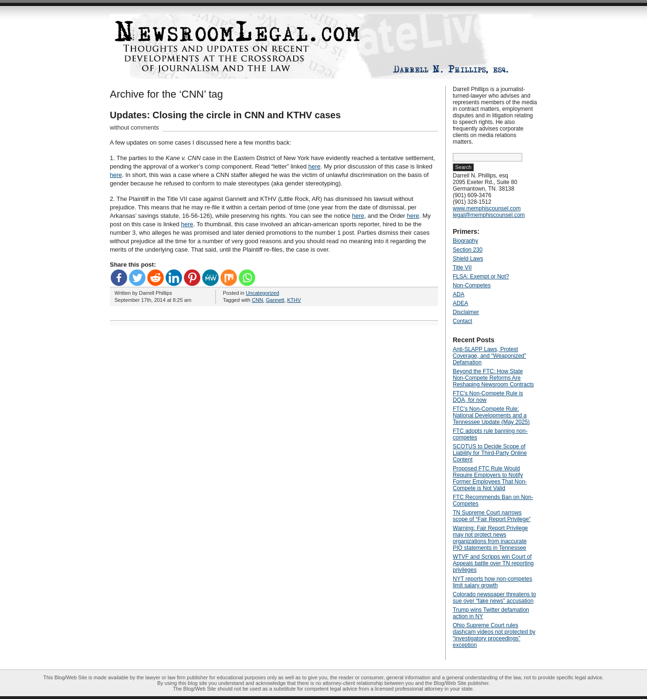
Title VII (462, 267)
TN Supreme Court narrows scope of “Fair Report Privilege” (492, 515)
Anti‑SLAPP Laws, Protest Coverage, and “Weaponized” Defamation (489, 356)
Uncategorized (262, 293)
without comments (134, 127)
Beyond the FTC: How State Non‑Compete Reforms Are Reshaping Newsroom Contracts (493, 378)
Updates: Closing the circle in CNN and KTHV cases (225, 115)
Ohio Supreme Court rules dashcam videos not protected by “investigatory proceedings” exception (494, 635)
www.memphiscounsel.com (487, 208)
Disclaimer (466, 312)
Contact (462, 321)
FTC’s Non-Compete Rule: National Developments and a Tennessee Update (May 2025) (491, 415)
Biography (465, 241)
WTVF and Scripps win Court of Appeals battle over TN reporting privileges (493, 563)
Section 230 (467, 249)
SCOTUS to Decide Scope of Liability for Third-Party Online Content (490, 453)
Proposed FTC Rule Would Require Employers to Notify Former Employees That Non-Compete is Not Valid (490, 478)
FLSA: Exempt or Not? (481, 276)
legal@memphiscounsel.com (489, 215)
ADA (458, 294)
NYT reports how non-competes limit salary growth (492, 582)
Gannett (275, 300)
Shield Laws (468, 258)
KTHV (294, 300)
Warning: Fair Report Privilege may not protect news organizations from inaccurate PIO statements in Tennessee (490, 538)
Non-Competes (472, 285)
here (314, 166)
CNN (257, 300)
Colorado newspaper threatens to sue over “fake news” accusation (494, 597)
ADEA (460, 303)
